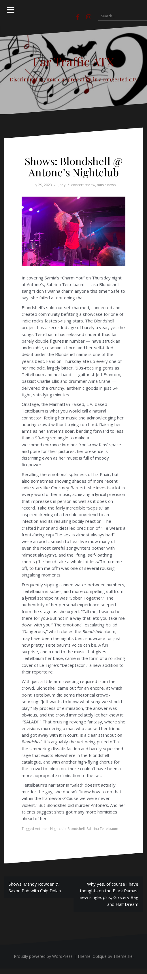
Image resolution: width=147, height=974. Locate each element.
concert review (83, 184)
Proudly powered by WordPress (43, 956)
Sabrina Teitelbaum (102, 828)
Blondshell (76, 828)
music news (106, 184)
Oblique (100, 956)
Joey (62, 184)
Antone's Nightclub (50, 828)
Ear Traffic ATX (73, 61)
